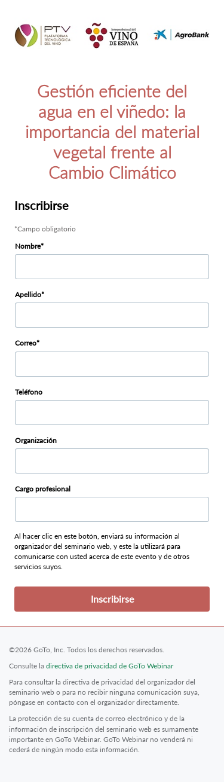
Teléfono (28, 391)
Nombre (28, 246)
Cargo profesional (42, 488)
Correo (25, 342)
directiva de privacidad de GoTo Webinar (109, 665)
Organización (36, 440)
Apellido (28, 294)
